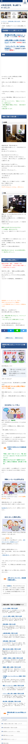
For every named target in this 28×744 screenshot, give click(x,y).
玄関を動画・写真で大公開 (9, 641)
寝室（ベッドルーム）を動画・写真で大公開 (13, 685)
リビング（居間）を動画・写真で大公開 (12, 616)
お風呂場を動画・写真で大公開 (10, 633)
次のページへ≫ (19, 337)
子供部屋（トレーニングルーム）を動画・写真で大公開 (14, 677)
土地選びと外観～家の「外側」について (12, 723)
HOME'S (9, 585)
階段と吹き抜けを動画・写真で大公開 (12, 649)
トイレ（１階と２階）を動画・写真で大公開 (13, 693)
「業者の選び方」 (6, 555)
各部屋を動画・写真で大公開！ (14, 21)
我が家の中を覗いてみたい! (14, 35)
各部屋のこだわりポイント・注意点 (11, 731)
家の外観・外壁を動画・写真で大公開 (12, 701)
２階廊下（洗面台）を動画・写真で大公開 (13, 658)
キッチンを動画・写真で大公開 (10, 608)
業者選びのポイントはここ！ (10, 739)
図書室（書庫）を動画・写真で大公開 (12, 667)
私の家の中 (4, 508)
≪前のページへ (9, 337)
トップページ (4, 21)
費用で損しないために (8, 735)
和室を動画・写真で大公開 (9, 624)
